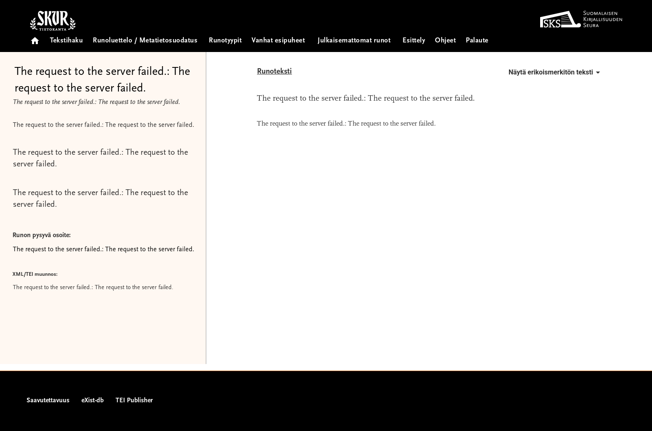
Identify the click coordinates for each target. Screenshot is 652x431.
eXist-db (93, 400)
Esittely (414, 41)
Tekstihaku (66, 41)
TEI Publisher (134, 400)
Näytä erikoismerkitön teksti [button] (556, 72)
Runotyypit (225, 41)
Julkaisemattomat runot (354, 41)
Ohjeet (445, 41)
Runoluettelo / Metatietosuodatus (145, 41)
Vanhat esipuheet (278, 41)
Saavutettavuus (48, 400)
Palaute (477, 41)
